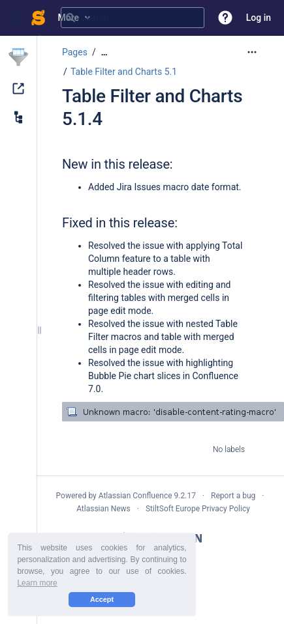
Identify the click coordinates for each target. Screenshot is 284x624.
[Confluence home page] (38, 17)
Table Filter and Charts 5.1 (124, 71)
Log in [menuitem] (258, 17)
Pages (74, 52)
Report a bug (233, 495)
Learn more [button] (37, 583)
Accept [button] (102, 599)
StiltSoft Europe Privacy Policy (198, 508)
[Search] (70, 17)
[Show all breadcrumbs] (104, 52)
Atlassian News (103, 508)
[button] (16, 18)
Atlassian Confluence (135, 495)
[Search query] (132, 17)
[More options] (252, 52)
